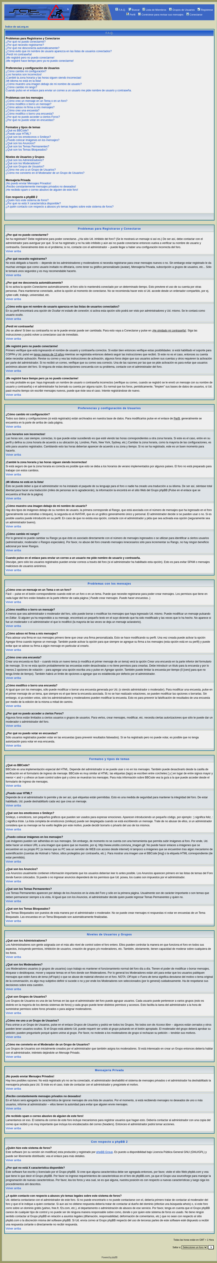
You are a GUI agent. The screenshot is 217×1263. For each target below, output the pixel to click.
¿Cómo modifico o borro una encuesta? (30, 113)
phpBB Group (104, 1152)
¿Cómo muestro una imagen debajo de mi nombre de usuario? (44, 84)
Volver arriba (13, 251)
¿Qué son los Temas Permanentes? (27, 146)
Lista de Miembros (154, 9)
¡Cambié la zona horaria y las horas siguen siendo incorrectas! (43, 77)
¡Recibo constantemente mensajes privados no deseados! (41, 186)
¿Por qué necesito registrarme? (25, 44)
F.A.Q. (120, 9)
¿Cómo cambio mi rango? (21, 87)
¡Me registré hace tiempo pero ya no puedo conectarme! (40, 60)
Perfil (130, 14)
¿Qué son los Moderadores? (23, 163)
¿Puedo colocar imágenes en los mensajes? (32, 140)
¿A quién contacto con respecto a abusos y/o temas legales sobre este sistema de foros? (60, 206)
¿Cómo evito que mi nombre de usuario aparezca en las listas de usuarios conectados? (59, 51)
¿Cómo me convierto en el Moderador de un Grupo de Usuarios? (45, 173)
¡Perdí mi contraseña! (19, 54)
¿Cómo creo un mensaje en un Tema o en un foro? (36, 101)
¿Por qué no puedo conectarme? (25, 41)
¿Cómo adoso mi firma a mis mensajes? (30, 107)
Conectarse (194, 14)
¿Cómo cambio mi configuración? (26, 71)
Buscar (134, 9)
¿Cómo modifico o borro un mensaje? (28, 104)
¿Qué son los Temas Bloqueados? (26, 149)
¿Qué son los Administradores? (25, 160)
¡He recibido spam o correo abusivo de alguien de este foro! (42, 189)
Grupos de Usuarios (182, 9)
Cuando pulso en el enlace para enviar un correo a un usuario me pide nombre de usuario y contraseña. (69, 90)
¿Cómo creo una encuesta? (22, 110)
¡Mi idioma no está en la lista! (23, 80)
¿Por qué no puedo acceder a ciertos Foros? (33, 116)
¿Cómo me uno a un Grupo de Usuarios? (31, 169)
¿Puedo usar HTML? (18, 133)
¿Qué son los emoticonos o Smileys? (28, 137)
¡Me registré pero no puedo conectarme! (30, 57)
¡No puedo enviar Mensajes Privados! (28, 183)
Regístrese (205, 9)
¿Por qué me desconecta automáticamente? (32, 48)
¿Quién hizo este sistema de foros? (27, 200)
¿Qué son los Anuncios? (20, 143)
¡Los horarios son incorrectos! (24, 74)
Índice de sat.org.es (17, 26)
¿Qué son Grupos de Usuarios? (25, 166)
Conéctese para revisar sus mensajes (160, 14)
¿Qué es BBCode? (17, 130)
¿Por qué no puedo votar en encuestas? (30, 120)
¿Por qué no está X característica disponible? (33, 203)
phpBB (114, 1257)
